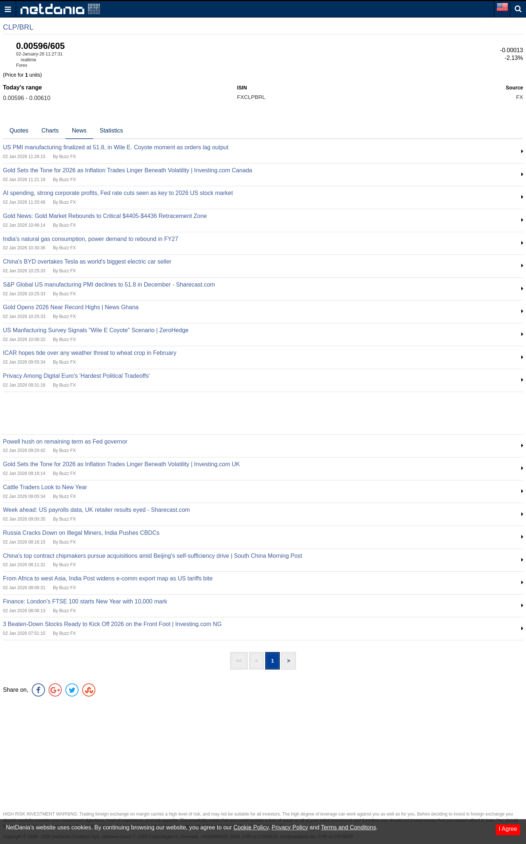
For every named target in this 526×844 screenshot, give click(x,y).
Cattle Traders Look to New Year (45, 487)
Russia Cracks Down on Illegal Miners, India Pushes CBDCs (81, 533)
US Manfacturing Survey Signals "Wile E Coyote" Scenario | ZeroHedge (95, 330)
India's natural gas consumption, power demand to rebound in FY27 (90, 239)
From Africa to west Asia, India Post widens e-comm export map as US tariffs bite (108, 578)
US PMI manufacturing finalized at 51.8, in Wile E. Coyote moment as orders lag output (115, 147)
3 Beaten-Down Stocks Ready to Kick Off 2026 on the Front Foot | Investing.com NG (112, 624)
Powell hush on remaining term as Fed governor (65, 441)
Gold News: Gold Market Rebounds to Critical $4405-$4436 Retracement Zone (105, 216)
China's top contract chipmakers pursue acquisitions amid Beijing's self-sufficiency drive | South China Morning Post (152, 556)
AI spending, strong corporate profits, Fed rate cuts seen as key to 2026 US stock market (118, 193)
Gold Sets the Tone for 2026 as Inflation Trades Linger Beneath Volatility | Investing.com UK (121, 464)
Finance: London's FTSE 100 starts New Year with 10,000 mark (85, 601)
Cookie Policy (250, 827)
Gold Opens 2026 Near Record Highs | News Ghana (70, 307)
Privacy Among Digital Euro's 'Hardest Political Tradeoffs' (76, 376)
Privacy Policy (290, 827)
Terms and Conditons (348, 827)
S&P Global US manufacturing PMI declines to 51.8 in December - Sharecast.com (109, 284)
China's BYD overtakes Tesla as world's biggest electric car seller (87, 261)
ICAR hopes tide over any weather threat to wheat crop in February (89, 353)
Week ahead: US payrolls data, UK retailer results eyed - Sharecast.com (96, 510)
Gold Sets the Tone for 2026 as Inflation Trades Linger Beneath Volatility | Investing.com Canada (127, 170)
